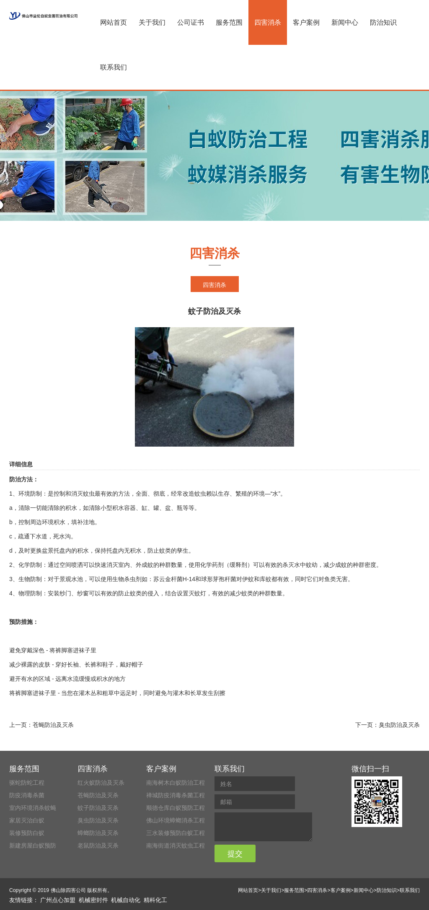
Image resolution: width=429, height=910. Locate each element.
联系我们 (113, 67)
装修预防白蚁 (26, 833)
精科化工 (155, 900)
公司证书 (190, 22)
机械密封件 (93, 900)
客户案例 (306, 22)
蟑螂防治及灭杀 (98, 833)
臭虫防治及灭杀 (399, 724)
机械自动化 (125, 900)
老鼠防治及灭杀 (98, 845)
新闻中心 (344, 22)
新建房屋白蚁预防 (32, 845)
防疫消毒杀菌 (26, 795)
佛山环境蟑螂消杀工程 (175, 820)
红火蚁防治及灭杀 (101, 782)
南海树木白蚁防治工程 (175, 782)
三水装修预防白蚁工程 (175, 833)
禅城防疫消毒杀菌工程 (175, 795)
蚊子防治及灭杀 (98, 807)
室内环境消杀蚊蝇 (32, 807)
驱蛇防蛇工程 (26, 782)
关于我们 (152, 22)
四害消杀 (267, 22)
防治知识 (383, 22)
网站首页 (113, 22)
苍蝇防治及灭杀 (53, 724)
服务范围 (229, 22)
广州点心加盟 (57, 900)
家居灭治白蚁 (26, 820)
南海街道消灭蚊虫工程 (175, 845)
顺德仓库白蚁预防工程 (175, 807)
